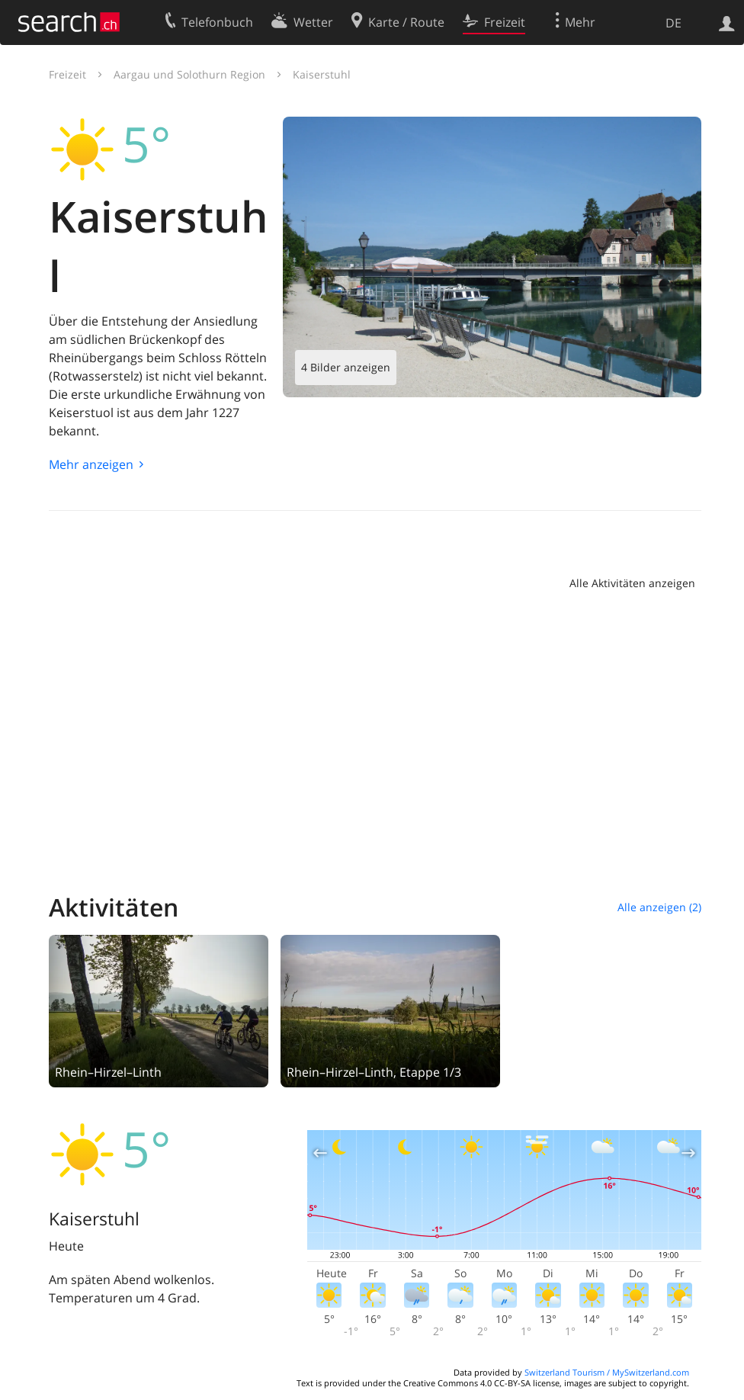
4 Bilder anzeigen (345, 367)
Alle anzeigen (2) (659, 907)
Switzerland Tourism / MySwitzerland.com (606, 1372)
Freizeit (67, 74)
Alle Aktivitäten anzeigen (632, 583)
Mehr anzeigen (91, 464)
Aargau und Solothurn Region (189, 74)
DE (673, 22)
